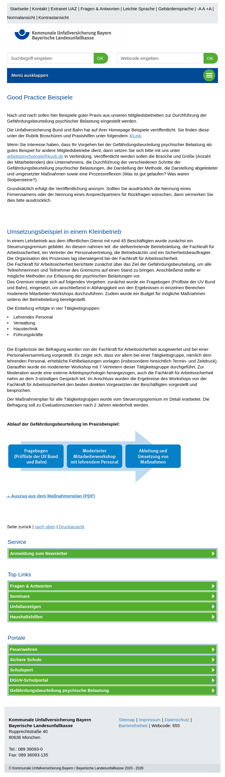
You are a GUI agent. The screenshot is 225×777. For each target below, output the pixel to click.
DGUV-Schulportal (29, 680)
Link (135, 135)
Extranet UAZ (64, 8)
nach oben (45, 526)
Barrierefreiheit (133, 725)
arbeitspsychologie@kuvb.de (35, 156)
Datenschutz (177, 719)
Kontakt (39, 8)
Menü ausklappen (113, 75)
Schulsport (21, 669)
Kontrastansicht (53, 17)
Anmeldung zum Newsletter (39, 553)
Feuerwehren (23, 649)
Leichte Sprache (139, 8)
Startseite (19, 8)
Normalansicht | (22, 17)
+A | (209, 8)
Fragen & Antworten (100, 8)
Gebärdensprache (175, 8)
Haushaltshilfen (26, 616)
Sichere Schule (26, 659)
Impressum (150, 719)
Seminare (20, 596)
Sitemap (127, 719)
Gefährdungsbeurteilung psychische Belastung (59, 690)
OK (100, 58)
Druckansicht (71, 526)
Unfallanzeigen (25, 606)
